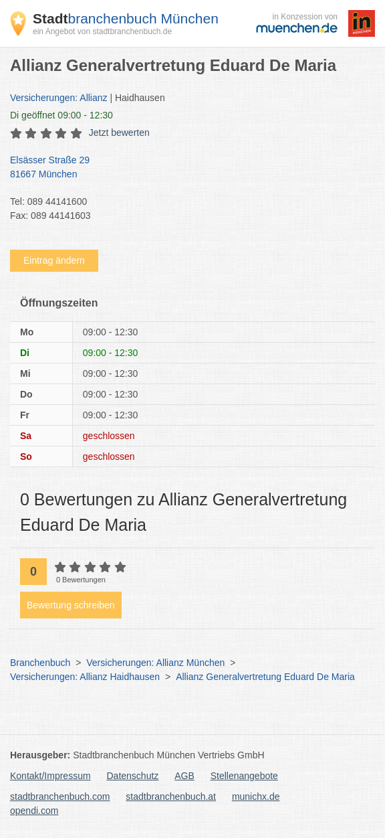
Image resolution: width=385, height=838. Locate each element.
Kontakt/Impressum (50, 775)
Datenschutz (133, 775)
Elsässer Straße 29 (186, 168)
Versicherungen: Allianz (59, 97)
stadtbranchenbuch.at (171, 796)
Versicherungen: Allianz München (155, 662)
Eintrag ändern (54, 260)
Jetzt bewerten (119, 132)
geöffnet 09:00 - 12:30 (61, 115)
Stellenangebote (244, 775)
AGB (184, 775)
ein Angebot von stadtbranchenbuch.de (102, 31)
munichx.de (256, 796)
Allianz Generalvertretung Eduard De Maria (265, 676)
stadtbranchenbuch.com (60, 796)
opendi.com (34, 810)
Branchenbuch (40, 662)
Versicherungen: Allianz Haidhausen (85, 676)
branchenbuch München (126, 18)
